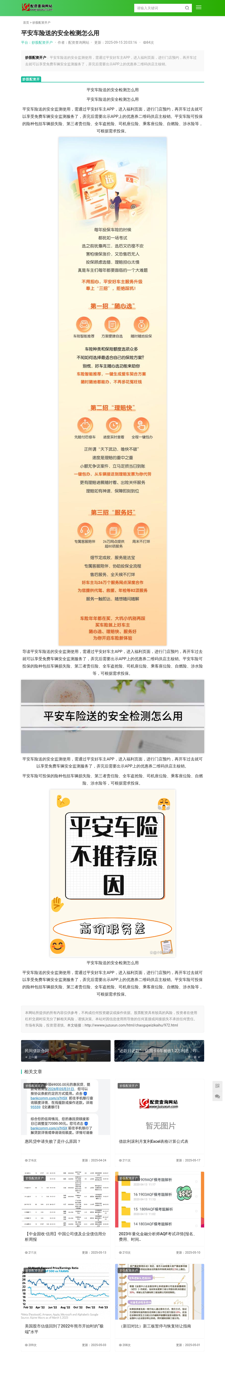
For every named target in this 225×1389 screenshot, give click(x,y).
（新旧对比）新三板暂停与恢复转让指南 (155, 1326)
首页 (26, 22)
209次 (31, 1345)
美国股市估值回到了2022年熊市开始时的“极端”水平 (64, 1329)
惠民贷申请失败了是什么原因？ (53, 1141)
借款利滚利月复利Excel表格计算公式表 (154, 1141)
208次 (125, 1345)
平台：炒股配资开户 (37, 42)
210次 (125, 1252)
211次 (125, 1160)
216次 (31, 1160)
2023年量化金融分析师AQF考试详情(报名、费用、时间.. (158, 1236)
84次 (148, 42)
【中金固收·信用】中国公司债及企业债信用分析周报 (65, 1236)
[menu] (198, 8)
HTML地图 (140, 1375)
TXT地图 (125, 1375)
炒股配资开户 (41, 22)
